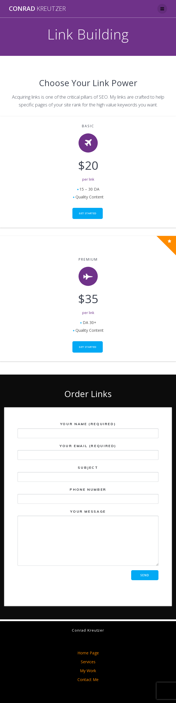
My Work (88, 670)
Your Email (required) (88, 451)
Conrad (37, 9)
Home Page (88, 652)
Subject (88, 473)
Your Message (88, 537)
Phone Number (88, 495)
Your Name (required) (88, 430)
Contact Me (88, 679)
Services (88, 661)
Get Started (87, 213)
